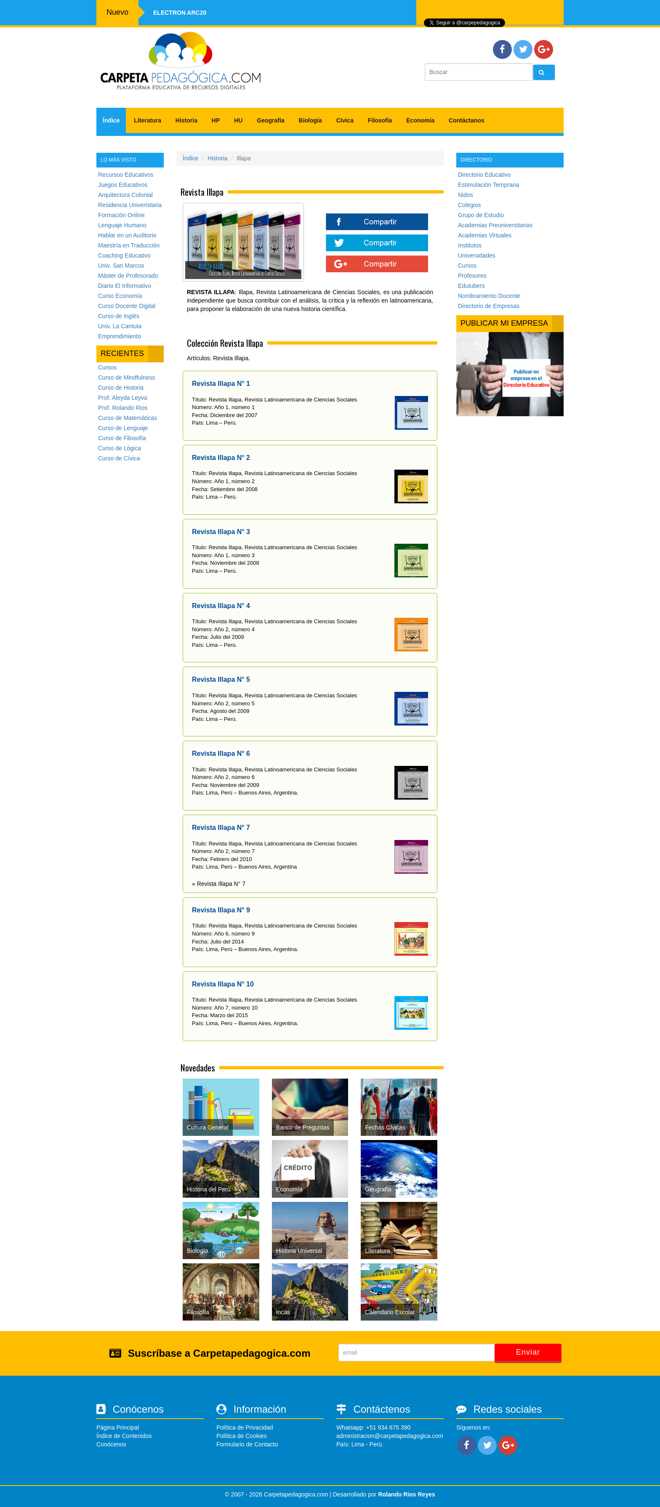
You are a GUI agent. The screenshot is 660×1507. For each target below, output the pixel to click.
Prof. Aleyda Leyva (122, 397)
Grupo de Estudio (481, 215)
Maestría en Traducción (129, 245)
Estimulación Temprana (488, 184)
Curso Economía (120, 295)
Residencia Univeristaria (130, 205)
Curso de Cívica (119, 458)
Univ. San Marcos (121, 265)
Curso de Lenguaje (123, 428)
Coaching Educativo (124, 255)
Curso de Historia (121, 387)
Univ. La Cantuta (119, 326)
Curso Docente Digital (126, 306)
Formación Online (121, 215)
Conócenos (111, 1444)
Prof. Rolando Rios (123, 407)
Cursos (107, 367)
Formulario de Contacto (247, 1444)
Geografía (270, 120)
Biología (310, 120)
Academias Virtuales (484, 235)
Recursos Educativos (126, 174)
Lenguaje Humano (122, 225)
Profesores (472, 275)
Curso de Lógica (119, 448)
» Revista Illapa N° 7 (218, 883)
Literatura (147, 120)
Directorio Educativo (484, 174)
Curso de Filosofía (122, 438)
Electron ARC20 (179, 12)
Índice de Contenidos (124, 1436)
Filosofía (380, 120)
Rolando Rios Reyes (406, 1494)
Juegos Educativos (123, 184)
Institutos (470, 245)
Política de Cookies (241, 1436)
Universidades (476, 255)
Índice (111, 120)
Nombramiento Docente (489, 295)
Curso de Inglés (118, 316)
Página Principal (117, 1427)
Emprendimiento (119, 336)
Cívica (345, 120)
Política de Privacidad (244, 1427)
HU (238, 120)
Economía (420, 120)
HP (216, 120)
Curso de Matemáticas (127, 418)
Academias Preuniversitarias (495, 225)
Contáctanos (466, 120)
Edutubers (471, 285)
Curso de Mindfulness (126, 377)
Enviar (528, 1352)
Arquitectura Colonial (125, 194)
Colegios (469, 205)
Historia (186, 120)
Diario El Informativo (124, 285)
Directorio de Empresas (488, 306)
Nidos (465, 194)
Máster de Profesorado (128, 275)
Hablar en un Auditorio (127, 235)
